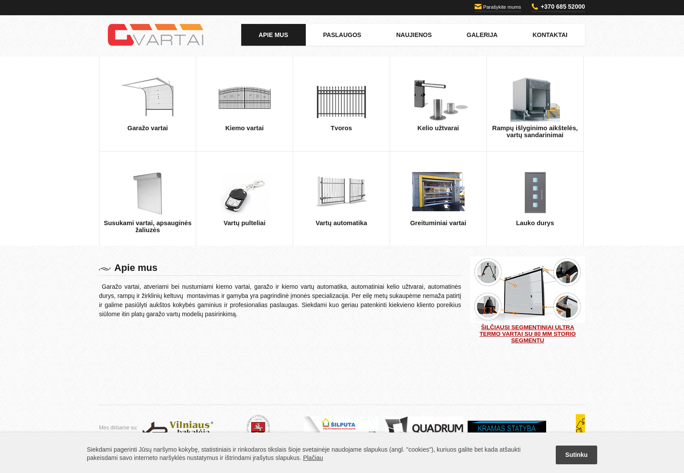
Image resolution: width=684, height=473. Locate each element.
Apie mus (273, 34)
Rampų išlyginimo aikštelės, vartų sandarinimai (535, 132)
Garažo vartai (147, 128)
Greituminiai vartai (438, 223)
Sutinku (576, 454)
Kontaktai (550, 34)
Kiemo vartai (245, 128)
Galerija (482, 34)
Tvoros (341, 128)
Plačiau (313, 457)
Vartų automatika (341, 223)
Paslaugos (342, 34)
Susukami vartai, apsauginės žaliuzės (148, 226)
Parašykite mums (502, 7)
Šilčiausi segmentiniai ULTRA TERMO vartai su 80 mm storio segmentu (527, 300)
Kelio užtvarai (438, 128)
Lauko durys (535, 223)
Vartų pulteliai (244, 223)
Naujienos (414, 34)
